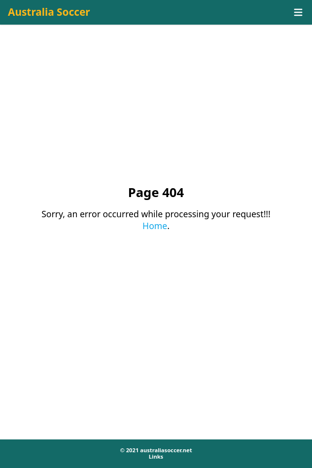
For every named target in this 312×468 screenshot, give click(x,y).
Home (154, 226)
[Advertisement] (156, 114)
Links (156, 456)
